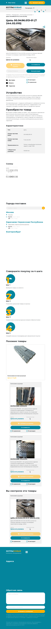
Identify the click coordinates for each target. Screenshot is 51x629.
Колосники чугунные (26, 14)
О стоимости (36, 64)
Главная (8, 14)
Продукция (15, 14)
